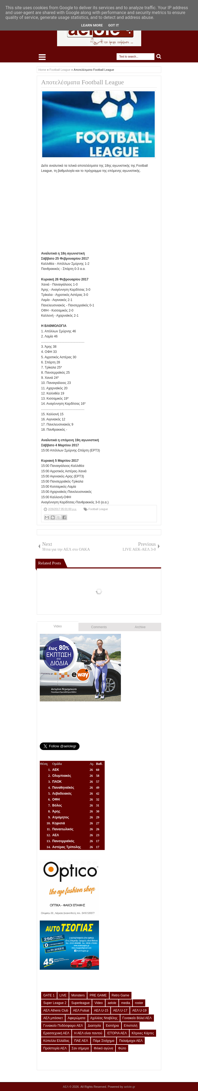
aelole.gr (129, 1086)
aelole (112, 1003)
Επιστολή (130, 1026)
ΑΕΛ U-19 (139, 1010)
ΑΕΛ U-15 (101, 1010)
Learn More (92, 25)
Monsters (78, 995)
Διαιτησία (94, 1026)
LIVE (63, 995)
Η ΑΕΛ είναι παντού (88, 1033)
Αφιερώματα (76, 1018)
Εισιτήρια (112, 1026)
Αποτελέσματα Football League (82, 82)
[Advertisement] (119, 211)
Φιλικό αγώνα (103, 1048)
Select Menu (42, 57)
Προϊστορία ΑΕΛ (55, 1048)
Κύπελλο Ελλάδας (56, 1041)
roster (139, 1003)
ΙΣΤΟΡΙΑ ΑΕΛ (117, 1033)
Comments (99, 627)
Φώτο (122, 1048)
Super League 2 (54, 1003)
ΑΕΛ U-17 (120, 1010)
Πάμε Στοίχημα (103, 1041)
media (125, 1003)
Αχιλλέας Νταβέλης (104, 1018)
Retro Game (120, 995)
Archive (140, 627)
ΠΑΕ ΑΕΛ (81, 1041)
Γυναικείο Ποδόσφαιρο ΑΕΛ (63, 1026)
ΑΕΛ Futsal (81, 1010)
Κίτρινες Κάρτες (143, 1033)
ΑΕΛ (66, 1086)
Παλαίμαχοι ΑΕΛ (131, 1041)
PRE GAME (98, 995)
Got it (113, 25)
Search (159, 56)
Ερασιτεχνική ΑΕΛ (56, 1033)
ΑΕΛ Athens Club (55, 1010)
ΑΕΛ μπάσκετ (53, 1018)
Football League (98, 509)
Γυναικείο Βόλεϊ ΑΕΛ (137, 1018)
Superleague (80, 1003)
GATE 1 (49, 995)
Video (58, 626)
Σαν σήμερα (80, 1048)
